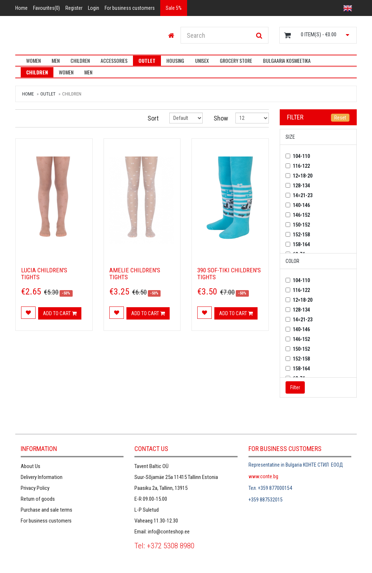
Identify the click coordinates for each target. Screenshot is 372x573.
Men (56, 60)
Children (80, 60)
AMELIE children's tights (134, 274)
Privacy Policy (35, 488)
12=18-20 (302, 176)
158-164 (301, 244)
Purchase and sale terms (46, 510)
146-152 (301, 215)
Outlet (146, 60)
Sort (153, 118)
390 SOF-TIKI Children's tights (229, 274)
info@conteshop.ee (169, 531)
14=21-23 (302, 195)
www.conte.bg (263, 476)
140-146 (301, 205)
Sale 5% (174, 8)
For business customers (46, 520)
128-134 (301, 185)
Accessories (114, 60)
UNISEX (202, 60)
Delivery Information (41, 477)
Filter (295, 117)
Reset (340, 118)
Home (28, 94)
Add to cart (60, 313)
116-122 (301, 166)
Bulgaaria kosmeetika (287, 60)
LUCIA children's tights (44, 274)
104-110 (301, 156)
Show (219, 118)
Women (33, 60)
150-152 (301, 225)
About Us (30, 466)
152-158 (301, 234)
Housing (175, 60)
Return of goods (38, 499)
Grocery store (236, 60)
